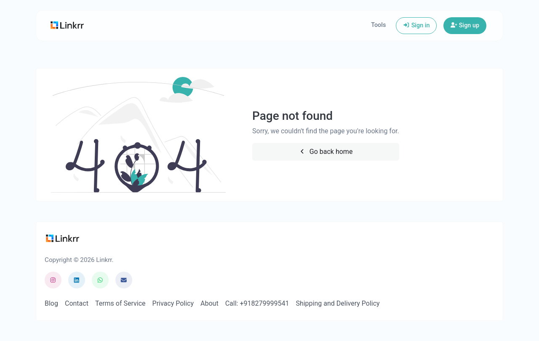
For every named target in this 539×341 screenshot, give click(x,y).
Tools (378, 25)
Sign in (416, 25)
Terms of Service (120, 303)
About (209, 303)
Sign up (465, 25)
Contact (76, 303)
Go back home (325, 152)
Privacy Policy (173, 303)
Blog (51, 303)
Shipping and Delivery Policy (337, 303)
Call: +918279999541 (257, 303)
